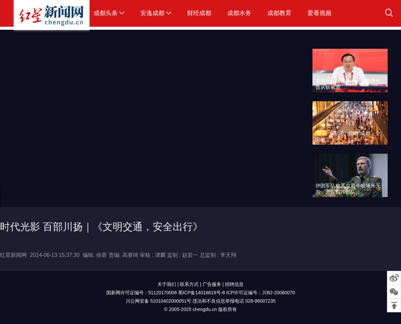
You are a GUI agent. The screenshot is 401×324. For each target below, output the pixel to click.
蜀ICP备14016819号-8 (201, 292)
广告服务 (212, 284)
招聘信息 (234, 284)
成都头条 (106, 13)
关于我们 (166, 284)
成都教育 (279, 13)
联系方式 (189, 284)
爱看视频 (319, 13)
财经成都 (199, 13)
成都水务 (239, 13)
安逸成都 (152, 13)
